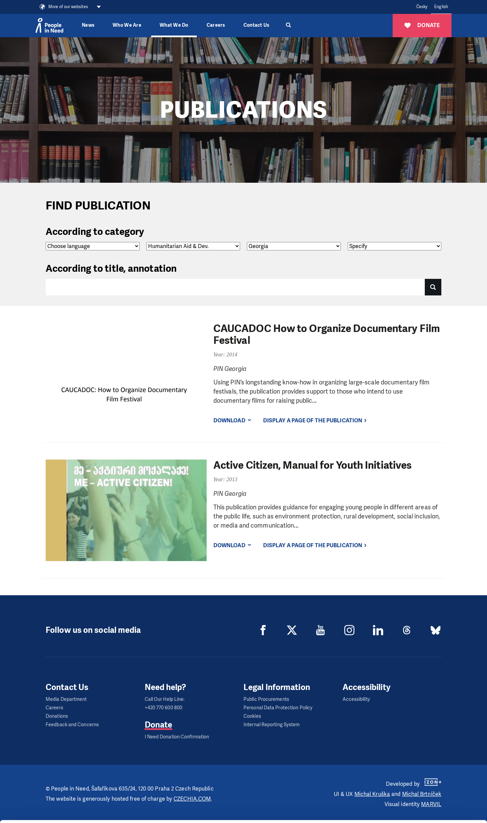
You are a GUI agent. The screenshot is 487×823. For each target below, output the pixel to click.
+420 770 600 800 (164, 708)
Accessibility (356, 699)
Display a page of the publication (312, 420)
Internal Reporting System (272, 724)
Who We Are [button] (127, 25)
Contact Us (257, 25)
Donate (158, 724)
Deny (430, 809)
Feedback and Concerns (72, 724)
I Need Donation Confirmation (177, 737)
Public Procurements (266, 699)
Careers (216, 25)
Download (229, 420)
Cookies (252, 716)
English (441, 6)
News (88, 25)
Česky (422, 6)
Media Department (66, 699)
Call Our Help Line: (165, 699)
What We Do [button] (174, 25)
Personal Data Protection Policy (278, 708)
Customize (431, 792)
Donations (57, 716)
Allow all (430, 775)
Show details (104, 814)
